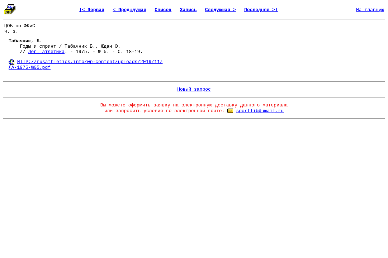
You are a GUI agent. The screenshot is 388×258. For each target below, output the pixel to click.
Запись (188, 10)
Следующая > (220, 10)
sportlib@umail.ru (260, 111)
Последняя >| (261, 10)
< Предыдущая (129, 10)
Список (163, 10)
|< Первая (91, 10)
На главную (370, 10)
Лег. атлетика (46, 51)
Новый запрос (194, 89)
